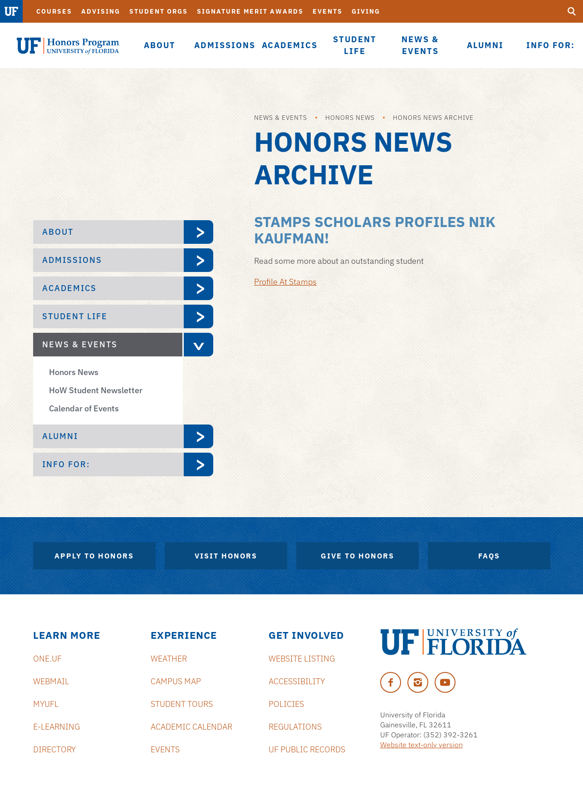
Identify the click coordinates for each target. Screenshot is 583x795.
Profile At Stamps (285, 282)
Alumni (60, 436)
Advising (100, 11)
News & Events (280, 118)
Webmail (51, 681)
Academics (69, 288)
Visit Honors (226, 555)
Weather (169, 658)
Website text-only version (421, 744)
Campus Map (176, 681)
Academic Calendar (191, 726)
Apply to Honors (94, 555)
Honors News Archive (433, 118)
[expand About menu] (198, 232)
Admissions (72, 260)
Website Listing (302, 658)
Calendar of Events (84, 408)
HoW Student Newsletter (95, 390)
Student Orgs (158, 11)
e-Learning (56, 726)
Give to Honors (357, 555)
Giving (366, 11)
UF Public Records (307, 749)
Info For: (66, 464)
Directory (54, 749)
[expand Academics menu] (198, 288)
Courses (54, 11)
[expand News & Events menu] (197, 344)
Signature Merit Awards (250, 11)
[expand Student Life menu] (198, 316)
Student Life (75, 316)
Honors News (350, 118)
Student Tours (182, 704)
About (57, 232)
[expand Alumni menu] (198, 436)
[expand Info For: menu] (198, 464)
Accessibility (297, 681)
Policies (286, 704)
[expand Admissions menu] (198, 260)
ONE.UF (47, 658)
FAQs (489, 555)
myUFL (46, 704)
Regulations (295, 726)
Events (328, 11)
